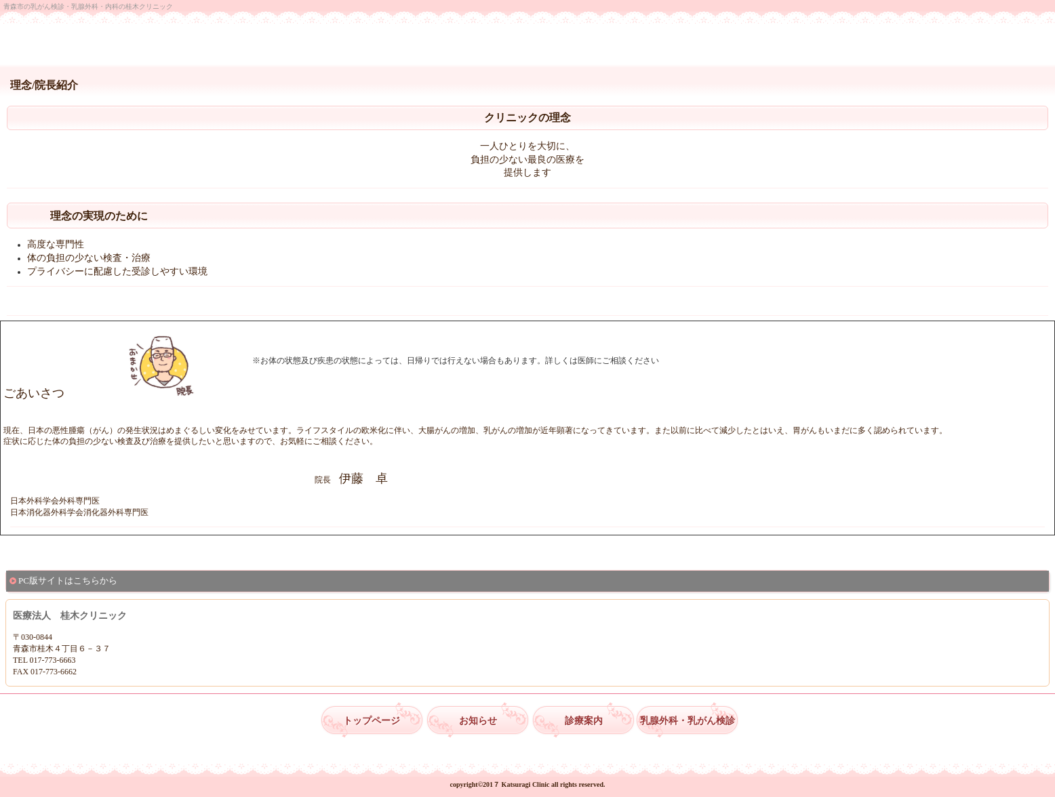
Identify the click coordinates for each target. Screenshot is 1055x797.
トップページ (371, 721)
